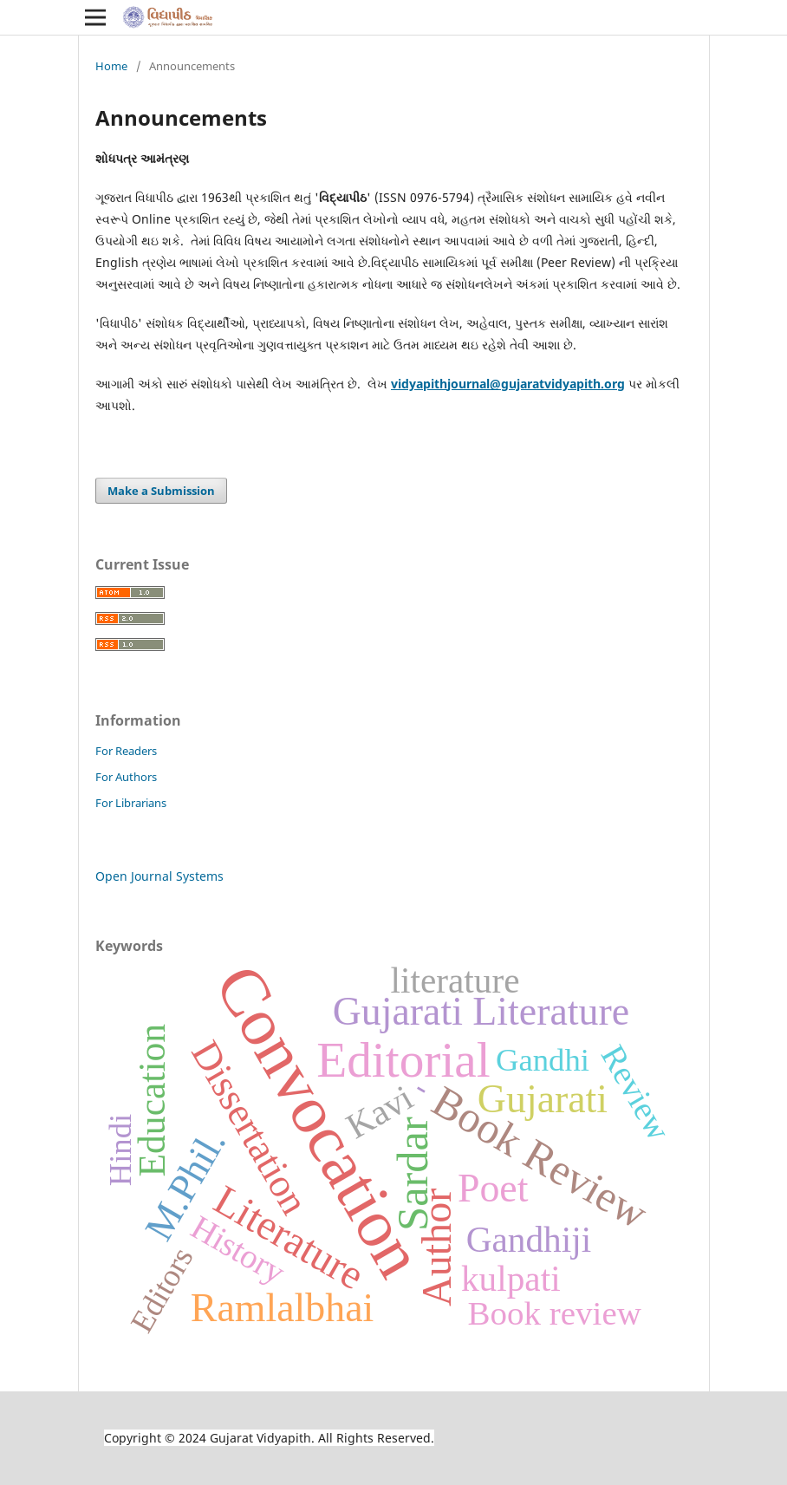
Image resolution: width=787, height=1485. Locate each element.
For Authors (126, 777)
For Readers (126, 751)
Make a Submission (161, 490)
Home (111, 66)
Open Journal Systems (159, 876)
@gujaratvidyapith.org (557, 383)
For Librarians (130, 803)
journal (468, 383)
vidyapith (419, 383)
